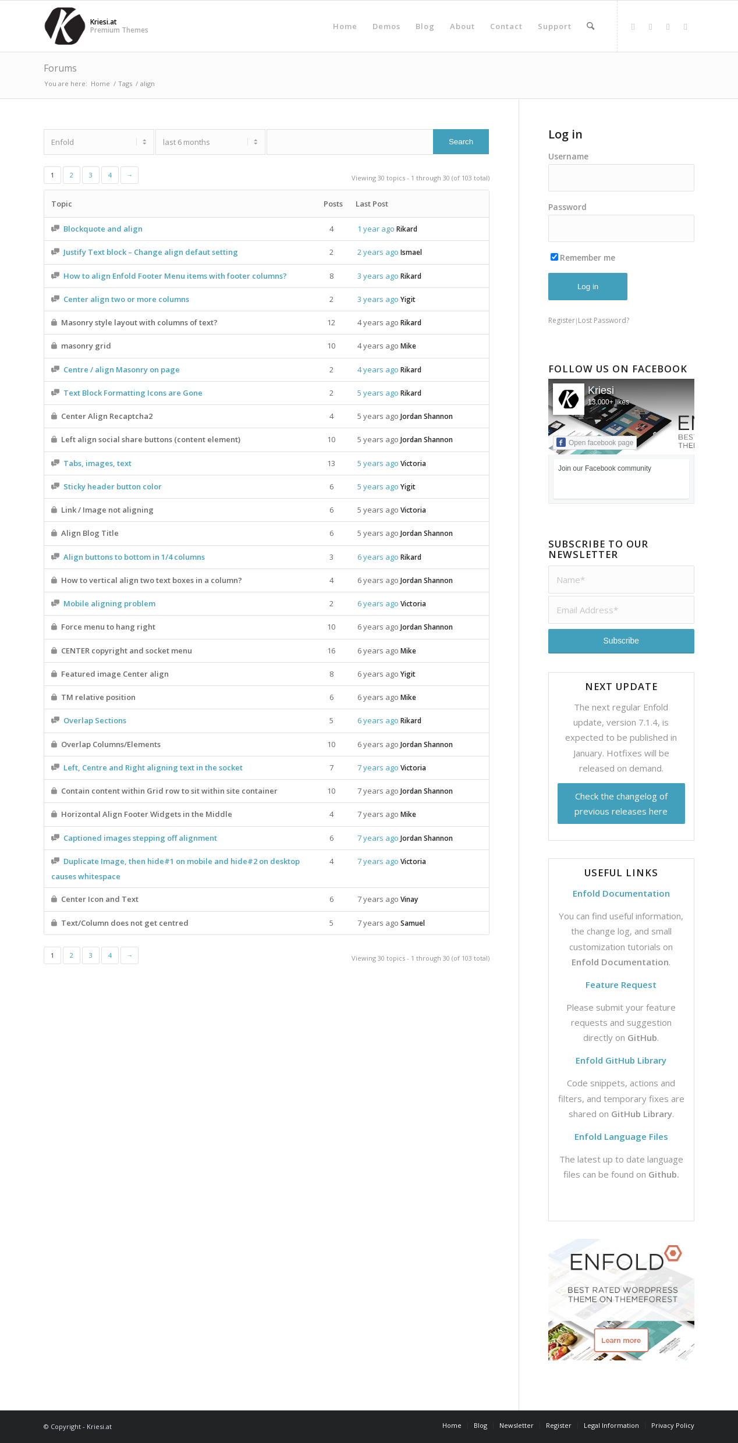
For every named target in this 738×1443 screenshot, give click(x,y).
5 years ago (378, 393)
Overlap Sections (94, 720)
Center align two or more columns (126, 299)
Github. (663, 1174)
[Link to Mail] (685, 26)
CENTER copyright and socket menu (126, 650)
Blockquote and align (103, 228)
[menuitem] (345, 26)
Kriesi (601, 390)
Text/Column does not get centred (125, 923)
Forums (60, 68)
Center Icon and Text (100, 899)
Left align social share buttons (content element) (150, 439)
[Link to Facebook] (633, 26)
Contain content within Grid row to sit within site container (169, 791)
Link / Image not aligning (107, 509)
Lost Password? (603, 320)
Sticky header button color (112, 486)
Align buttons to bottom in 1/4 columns (134, 557)
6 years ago (378, 557)
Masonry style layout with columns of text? (139, 322)
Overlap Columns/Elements (111, 744)
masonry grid (86, 345)
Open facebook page (594, 442)
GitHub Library (641, 1113)
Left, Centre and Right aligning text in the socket (153, 767)
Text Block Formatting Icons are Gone (133, 393)
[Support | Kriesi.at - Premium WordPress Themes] (65, 26)
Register (561, 320)
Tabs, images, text (97, 463)
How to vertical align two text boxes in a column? (151, 580)
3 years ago (378, 276)
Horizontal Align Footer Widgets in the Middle (146, 814)
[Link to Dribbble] (668, 26)
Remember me (583, 257)
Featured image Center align (115, 674)
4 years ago (378, 322)
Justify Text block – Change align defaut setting (150, 252)
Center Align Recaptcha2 (106, 416)
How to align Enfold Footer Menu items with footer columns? (175, 276)
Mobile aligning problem (109, 603)
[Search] (590, 26)
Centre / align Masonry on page (121, 369)
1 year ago (376, 228)
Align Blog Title (90, 533)
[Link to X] (650, 26)
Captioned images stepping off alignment (140, 838)
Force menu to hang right (108, 626)
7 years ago (378, 767)
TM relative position (98, 697)
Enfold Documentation (620, 962)
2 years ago (378, 252)
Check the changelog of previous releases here (621, 803)
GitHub (642, 1037)
